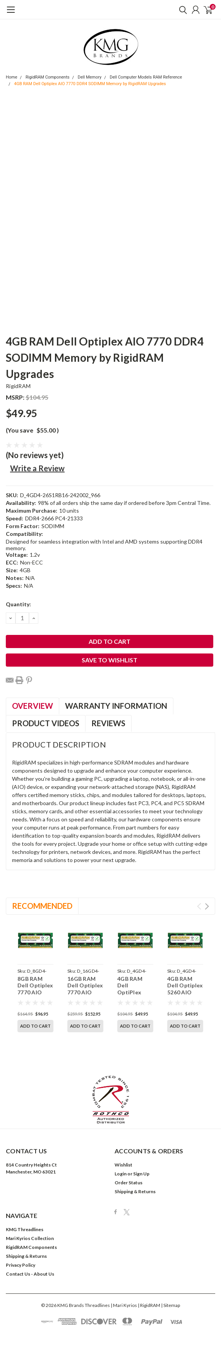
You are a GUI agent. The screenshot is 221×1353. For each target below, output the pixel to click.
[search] (181, 9)
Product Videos (45, 723)
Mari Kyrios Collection (30, 1222)
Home (11, 77)
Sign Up (141, 1157)
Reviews (108, 723)
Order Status (128, 1166)
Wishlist (123, 1148)
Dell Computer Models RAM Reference (146, 77)
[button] (110, 1083)
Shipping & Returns (135, 1175)
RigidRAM (18, 386)
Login (121, 1157)
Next (206, 906)
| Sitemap (170, 1288)
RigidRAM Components (48, 77)
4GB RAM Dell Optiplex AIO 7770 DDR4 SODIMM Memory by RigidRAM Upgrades (90, 83)
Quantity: (18, 604)
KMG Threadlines (24, 1213)
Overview (32, 705)
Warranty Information (116, 705)
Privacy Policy (20, 1248)
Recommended (42, 905)
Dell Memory (90, 77)
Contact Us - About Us (30, 1257)
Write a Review (37, 468)
